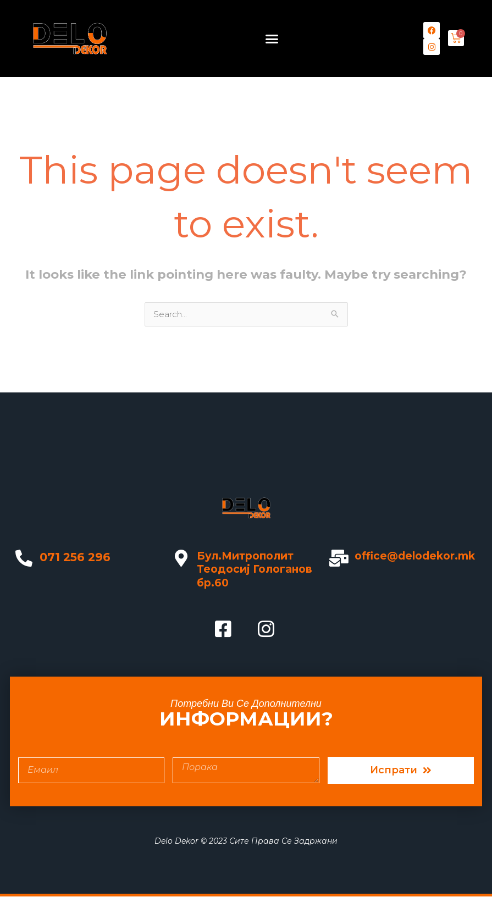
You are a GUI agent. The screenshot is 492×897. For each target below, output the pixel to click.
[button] (272, 38)
